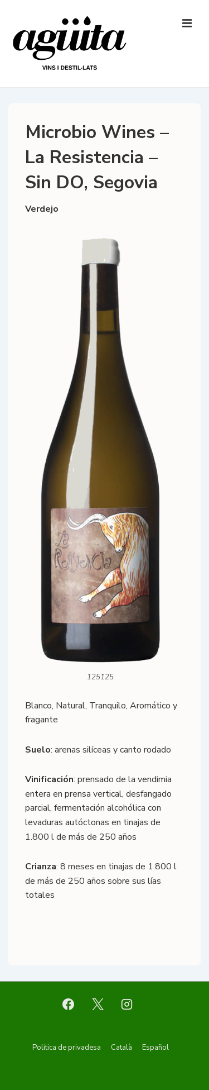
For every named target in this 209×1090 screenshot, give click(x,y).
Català (121, 1048)
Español (155, 1048)
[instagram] (127, 1004)
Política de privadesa (66, 1048)
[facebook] (68, 1004)
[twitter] (97, 1004)
